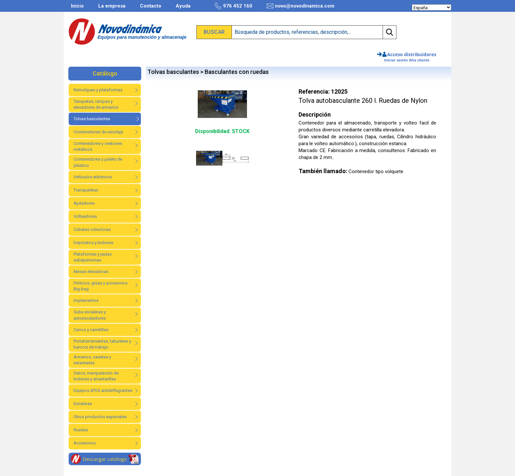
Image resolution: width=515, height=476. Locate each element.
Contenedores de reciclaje (98, 131)
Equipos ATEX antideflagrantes (103, 390)
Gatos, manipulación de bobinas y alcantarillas (96, 376)
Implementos (86, 300)
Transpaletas (86, 190)
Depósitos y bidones (93, 242)
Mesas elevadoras (91, 271)
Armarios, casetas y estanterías (92, 359)
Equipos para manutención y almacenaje (142, 37)
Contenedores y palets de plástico (98, 162)
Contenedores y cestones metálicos (98, 146)
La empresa (111, 6)
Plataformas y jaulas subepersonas (93, 257)
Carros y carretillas (91, 329)
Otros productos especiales (100, 416)
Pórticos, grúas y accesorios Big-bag (100, 286)
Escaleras (83, 403)
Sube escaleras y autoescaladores (90, 314)
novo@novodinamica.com (300, 6)
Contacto (150, 6)
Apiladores (84, 203)
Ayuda (183, 6)
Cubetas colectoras (92, 229)
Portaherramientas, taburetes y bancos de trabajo (102, 344)
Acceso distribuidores (412, 54)
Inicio (77, 6)
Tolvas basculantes (92, 118)
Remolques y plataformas (98, 89)
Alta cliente (419, 59)
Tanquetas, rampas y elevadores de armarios (96, 104)
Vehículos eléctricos (93, 176)
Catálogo (105, 73)
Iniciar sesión (396, 59)
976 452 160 (233, 6)
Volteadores (85, 216)
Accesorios (85, 443)
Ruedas (81, 429)
